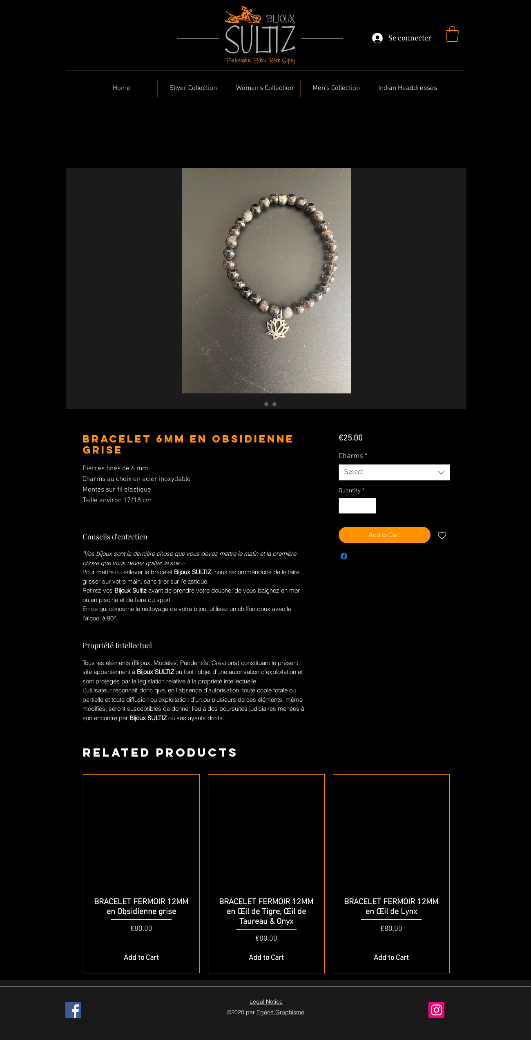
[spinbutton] (357, 505)
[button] (452, 34)
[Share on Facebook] (344, 556)
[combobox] (394, 472)
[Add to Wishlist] (442, 535)
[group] (266, 874)
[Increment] (369, 505)
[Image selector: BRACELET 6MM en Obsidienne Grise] (258, 404)
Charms (353, 456)
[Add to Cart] (141, 958)
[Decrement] (345, 505)
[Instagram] (436, 1010)
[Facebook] (73, 1010)
